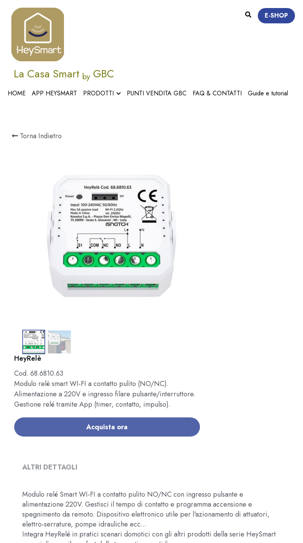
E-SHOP (276, 15)
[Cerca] (248, 14)
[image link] (37, 34)
